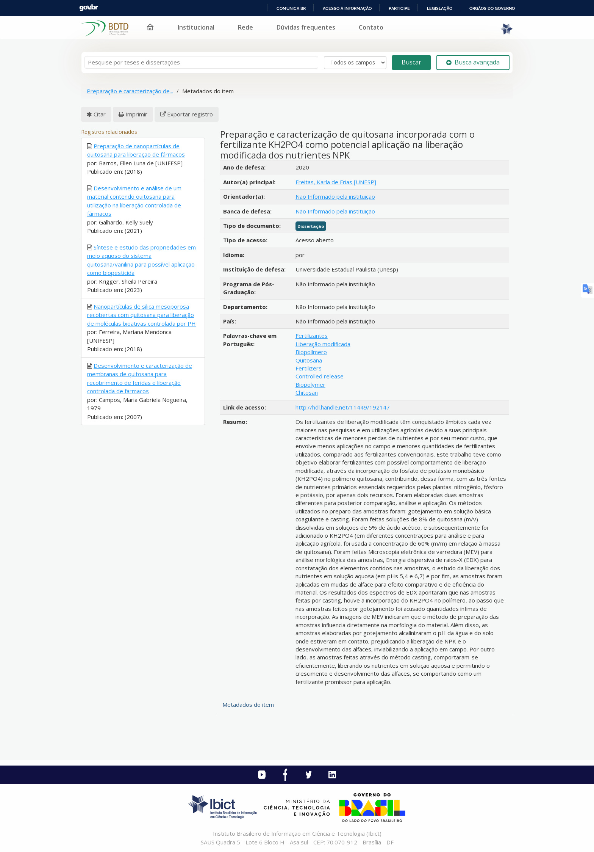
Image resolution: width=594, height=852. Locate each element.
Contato (371, 27)
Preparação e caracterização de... (130, 91)
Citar (100, 114)
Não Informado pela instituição (335, 196)
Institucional (196, 27)
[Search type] (355, 62)
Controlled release (319, 376)
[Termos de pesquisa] (201, 62)
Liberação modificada (322, 344)
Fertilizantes (311, 335)
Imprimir (136, 114)
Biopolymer (310, 384)
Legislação (439, 8)
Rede (245, 27)
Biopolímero (311, 352)
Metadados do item (248, 704)
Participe (399, 8)
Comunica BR (291, 8)
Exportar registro (190, 114)
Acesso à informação (347, 8)
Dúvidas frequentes (306, 27)
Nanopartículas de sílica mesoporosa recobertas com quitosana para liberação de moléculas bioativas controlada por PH (141, 315)
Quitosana (308, 360)
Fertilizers (308, 368)
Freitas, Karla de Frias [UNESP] (335, 182)
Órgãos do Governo (492, 8)
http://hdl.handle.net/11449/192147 (342, 407)
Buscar (411, 62)
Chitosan (306, 392)
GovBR (88, 7)
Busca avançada (473, 62)
